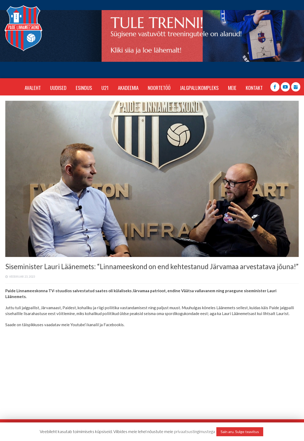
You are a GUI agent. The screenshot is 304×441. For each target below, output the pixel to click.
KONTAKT (254, 87)
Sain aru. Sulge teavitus (240, 431)
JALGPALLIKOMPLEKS (199, 87)
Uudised (58, 87)
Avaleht (33, 87)
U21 (105, 87)
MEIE (232, 87)
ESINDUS (84, 87)
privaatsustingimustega (194, 431)
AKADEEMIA (128, 87)
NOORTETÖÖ (159, 87)
